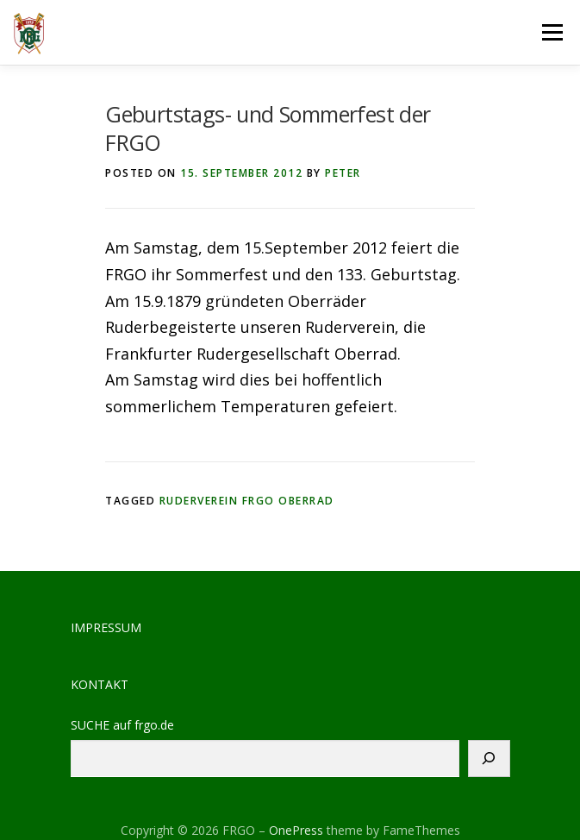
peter (343, 173)
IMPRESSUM (106, 627)
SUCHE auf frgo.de (122, 725)
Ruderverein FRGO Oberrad (246, 500)
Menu (552, 32)
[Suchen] (489, 758)
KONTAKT (99, 684)
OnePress (296, 830)
